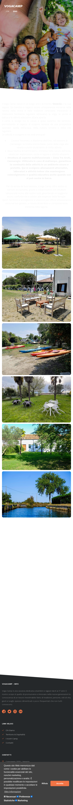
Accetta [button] (59, 783)
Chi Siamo (8, 730)
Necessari (11, 797)
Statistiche (9, 800)
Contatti (7, 743)
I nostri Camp (10, 739)
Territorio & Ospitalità (13, 734)
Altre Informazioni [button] (12, 792)
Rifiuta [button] (45, 783)
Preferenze (24, 797)
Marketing (23, 800)
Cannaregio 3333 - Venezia (15, 762)
